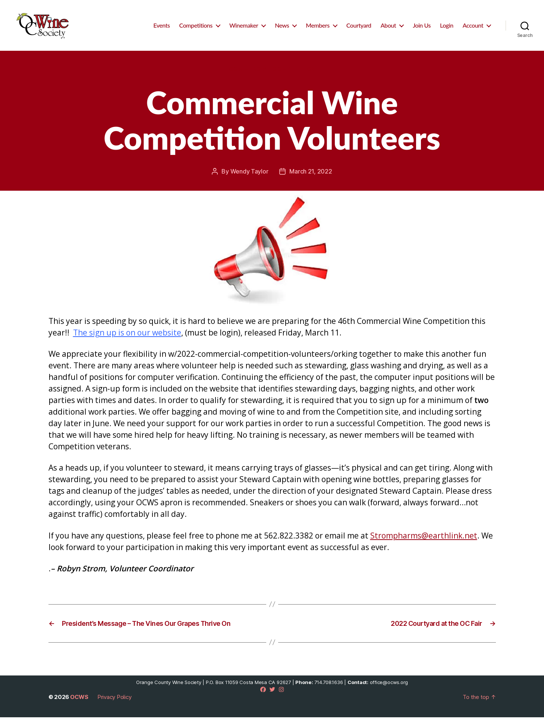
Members (318, 27)
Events (161, 27)
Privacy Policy (114, 700)
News (282, 27)
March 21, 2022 (310, 175)
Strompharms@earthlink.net (423, 539)
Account (473, 27)
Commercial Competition (272, 72)
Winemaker (243, 27)
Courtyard (358, 27)
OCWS (79, 700)
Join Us (422, 27)
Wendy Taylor (249, 175)
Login (446, 27)
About (388, 27)
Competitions (196, 27)
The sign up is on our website (127, 336)
